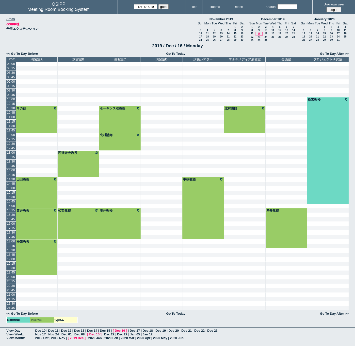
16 (242, 33)
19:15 (11, 263)
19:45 (11, 272)
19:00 (11, 259)
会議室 (286, 59)
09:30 (11, 90)
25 (207, 39)
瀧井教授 (120, 210)
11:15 (11, 121)
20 (221, 36)
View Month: (15, 338)
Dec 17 (135, 330)
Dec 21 (186, 330)
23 (242, 36)
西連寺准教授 (78, 153)
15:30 (11, 197)
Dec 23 (212, 330)
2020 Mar (127, 338)
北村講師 (245, 108)
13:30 (11, 161)
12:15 (11, 139)
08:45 (11, 77)
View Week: (15, 334)
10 (200, 33)
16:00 (11, 206)
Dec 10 (40, 330)
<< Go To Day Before (22, 53)
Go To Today (175, 53)
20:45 (11, 290)
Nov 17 (40, 334)
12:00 (11, 135)
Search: (270, 7)
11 (207, 33)
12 (214, 33)
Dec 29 (122, 334)
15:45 (11, 201)
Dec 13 (79, 330)
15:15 (11, 192)
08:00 (11, 64)
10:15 (11, 104)
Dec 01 (67, 334)
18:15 (11, 246)
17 (200, 36)
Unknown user (334, 4)
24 (200, 39)
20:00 (11, 277)
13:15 (11, 157)
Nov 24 (53, 334)
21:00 (11, 294)
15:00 (11, 188)
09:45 (11, 95)
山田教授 (36, 179)
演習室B (78, 59)
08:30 (11, 72)
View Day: (13, 330)
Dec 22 (199, 330)
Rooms (215, 7)
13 (221, 33)
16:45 (11, 219)
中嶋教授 (203, 179)
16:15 (11, 210)
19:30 (11, 268)
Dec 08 (79, 334)
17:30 (11, 232)
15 (235, 33)
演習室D (161, 59)
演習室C (120, 59)
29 (235, 39)
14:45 (11, 183)
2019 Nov (58, 338)
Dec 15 (105, 330)
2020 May (160, 338)
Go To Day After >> (334, 53)
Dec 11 (53, 330)
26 (214, 39)
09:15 (11, 86)
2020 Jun (177, 338)
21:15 (11, 299)
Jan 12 (147, 334)
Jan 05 (135, 334)
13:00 (11, 152)
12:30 (11, 144)
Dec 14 (92, 330)
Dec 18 (148, 330)
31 (265, 40)
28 (228, 39)
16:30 (11, 215)
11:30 (11, 126)
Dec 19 (161, 330)
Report (238, 7)
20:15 (11, 281)
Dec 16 (120, 330)
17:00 (11, 223)
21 (228, 36)
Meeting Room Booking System (59, 9)
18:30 (11, 250)
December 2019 (273, 19)
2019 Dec (76, 338)
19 (214, 36)
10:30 (11, 108)
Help (194, 7)
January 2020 (324, 19)
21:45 (11, 308)
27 (221, 39)
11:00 (11, 117)
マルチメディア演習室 (245, 59)
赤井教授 (36, 210)
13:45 (11, 166)
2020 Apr (143, 338)
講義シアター (203, 59)
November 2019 (221, 19)
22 (235, 36)
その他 (36, 108)
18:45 (11, 254)
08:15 (11, 68)
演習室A (37, 59)
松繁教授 (328, 99)
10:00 (11, 99)
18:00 (11, 241)
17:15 (11, 228)
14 (228, 33)
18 (207, 36)
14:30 (11, 179)
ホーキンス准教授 (120, 108)
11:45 (11, 130)
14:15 (11, 175)
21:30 (11, 303)
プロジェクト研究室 (327, 59)
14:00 (11, 170)
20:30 (11, 286)
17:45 (11, 237)
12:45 (11, 148)
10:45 (11, 112)
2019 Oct (41, 338)
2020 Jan (95, 338)
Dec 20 (173, 330)
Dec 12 (66, 330)
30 (242, 39)
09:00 (11, 81)
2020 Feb (111, 338)
